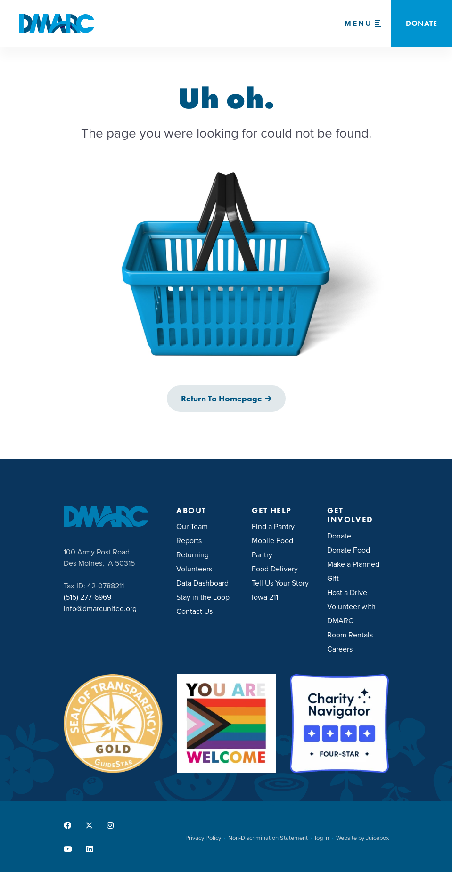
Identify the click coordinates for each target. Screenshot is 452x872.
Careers (340, 649)
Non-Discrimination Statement (268, 838)
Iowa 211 (265, 597)
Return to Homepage (221, 398)
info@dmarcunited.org (100, 608)
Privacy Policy (203, 838)
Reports (189, 540)
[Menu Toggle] (363, 23)
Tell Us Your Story (280, 583)
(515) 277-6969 (87, 597)
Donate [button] (421, 23)
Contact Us (194, 611)
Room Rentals (350, 634)
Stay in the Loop (203, 597)
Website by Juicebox (362, 838)
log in (322, 838)
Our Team (192, 526)
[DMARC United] (56, 23)
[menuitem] (207, 526)
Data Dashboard (202, 583)
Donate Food (348, 550)
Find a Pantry (273, 526)
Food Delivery (275, 568)
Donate (339, 535)
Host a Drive (347, 592)
